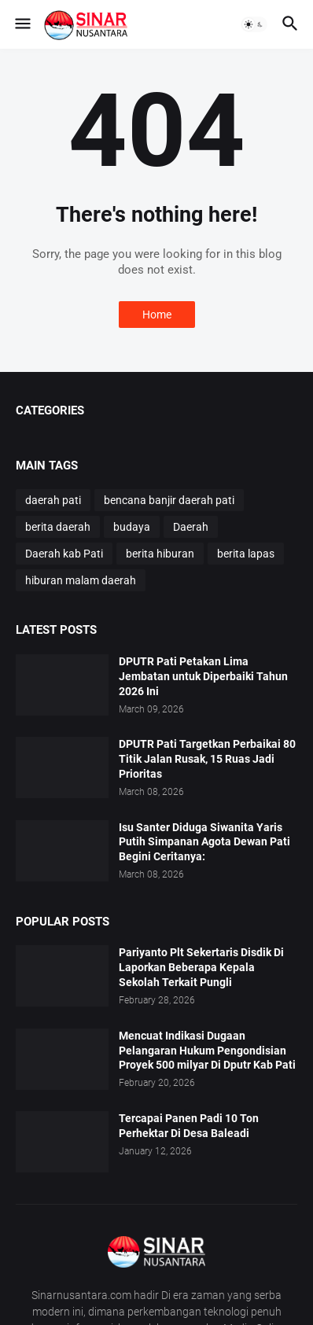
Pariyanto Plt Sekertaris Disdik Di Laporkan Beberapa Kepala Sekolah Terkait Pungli (201, 967)
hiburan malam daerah (80, 580)
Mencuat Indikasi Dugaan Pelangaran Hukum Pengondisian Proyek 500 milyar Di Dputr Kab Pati (207, 1050)
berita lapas (245, 553)
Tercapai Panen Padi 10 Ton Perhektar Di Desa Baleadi (189, 1125)
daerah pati (53, 500)
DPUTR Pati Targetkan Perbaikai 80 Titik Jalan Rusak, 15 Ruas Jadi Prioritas (207, 759)
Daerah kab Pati (64, 553)
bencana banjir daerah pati (169, 500)
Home (156, 314)
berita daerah (57, 527)
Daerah (190, 527)
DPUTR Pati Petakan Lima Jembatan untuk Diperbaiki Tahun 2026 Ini (203, 676)
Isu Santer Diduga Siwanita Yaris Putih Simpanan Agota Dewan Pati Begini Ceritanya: (204, 842)
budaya (131, 527)
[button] (21, 24)
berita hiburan (160, 553)
